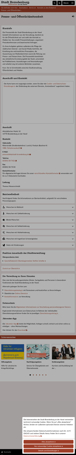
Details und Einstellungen (47, 451)
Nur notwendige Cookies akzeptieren (47, 446)
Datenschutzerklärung (32, 436)
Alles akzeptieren (48, 442)
